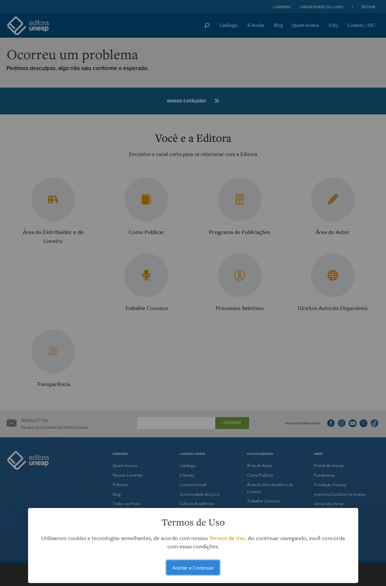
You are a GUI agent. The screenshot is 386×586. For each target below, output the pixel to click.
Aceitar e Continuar (193, 567)
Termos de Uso (227, 538)
